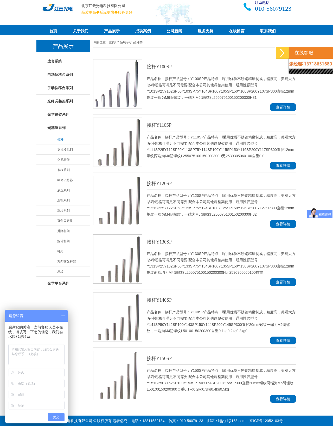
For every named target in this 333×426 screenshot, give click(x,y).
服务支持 (205, 31)
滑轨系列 (63, 200)
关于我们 (80, 31)
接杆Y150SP (159, 358)
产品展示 (112, 31)
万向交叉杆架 (66, 261)
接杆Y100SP (159, 66)
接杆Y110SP (159, 125)
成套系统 (54, 61)
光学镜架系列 (58, 114)
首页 (53, 31)
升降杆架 (63, 231)
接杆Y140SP (159, 300)
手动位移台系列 (60, 88)
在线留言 (237, 31)
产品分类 (136, 42)
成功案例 (143, 31)
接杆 (60, 139)
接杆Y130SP (159, 242)
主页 (112, 42)
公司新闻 (174, 31)
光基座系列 (56, 128)
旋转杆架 (63, 241)
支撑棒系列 (65, 149)
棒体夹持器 (65, 180)
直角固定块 (65, 221)
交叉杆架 (63, 160)
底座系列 (63, 190)
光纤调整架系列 (60, 101)
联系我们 (268, 31)
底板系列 (63, 170)
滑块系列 (63, 210)
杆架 (60, 251)
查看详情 (283, 107)
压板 (60, 271)
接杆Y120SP (159, 183)
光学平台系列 (58, 283)
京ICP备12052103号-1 (267, 421)
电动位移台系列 (60, 74)
